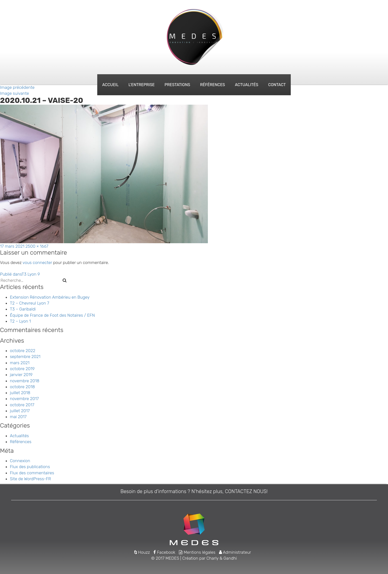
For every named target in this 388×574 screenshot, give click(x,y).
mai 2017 (18, 416)
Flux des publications (30, 466)
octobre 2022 (22, 350)
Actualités (246, 84)
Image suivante (14, 93)
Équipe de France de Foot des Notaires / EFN (52, 315)
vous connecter (37, 262)
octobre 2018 (22, 386)
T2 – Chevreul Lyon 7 (29, 303)
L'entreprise (141, 84)
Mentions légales (197, 552)
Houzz (142, 552)
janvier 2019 (21, 374)
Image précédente (17, 87)
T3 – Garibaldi (23, 309)
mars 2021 (19, 362)
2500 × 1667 (36, 246)
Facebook (164, 552)
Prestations (177, 84)
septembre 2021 (25, 356)
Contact (277, 84)
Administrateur (235, 552)
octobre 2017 (22, 404)
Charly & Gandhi (221, 558)
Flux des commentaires (32, 472)
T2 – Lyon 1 (20, 321)
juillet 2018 (20, 392)
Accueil (110, 84)
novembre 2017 (24, 398)
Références (212, 84)
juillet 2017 (20, 410)
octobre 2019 (22, 368)
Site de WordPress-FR (30, 478)
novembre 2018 (24, 380)
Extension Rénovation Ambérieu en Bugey (50, 297)
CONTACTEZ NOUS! (246, 491)
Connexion (20, 460)
